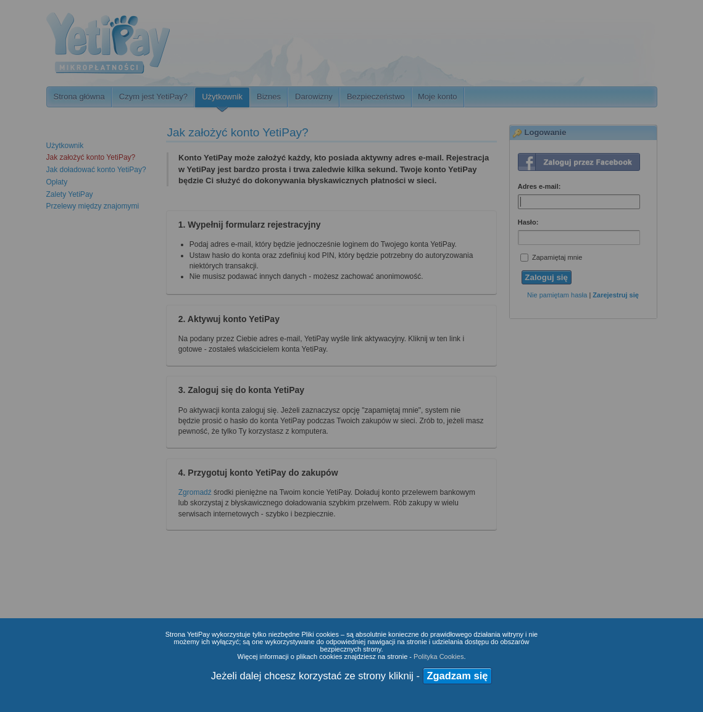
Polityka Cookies (439, 656)
